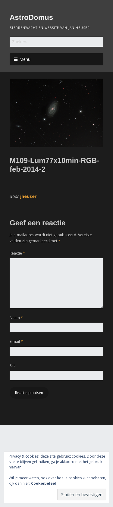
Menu (24, 59)
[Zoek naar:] (56, 42)
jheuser (28, 196)
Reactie (17, 253)
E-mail (16, 341)
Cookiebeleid (43, 483)
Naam (16, 317)
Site (13, 365)
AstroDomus (31, 17)
